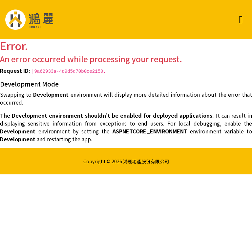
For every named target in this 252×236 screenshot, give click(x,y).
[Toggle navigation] (241, 19)
